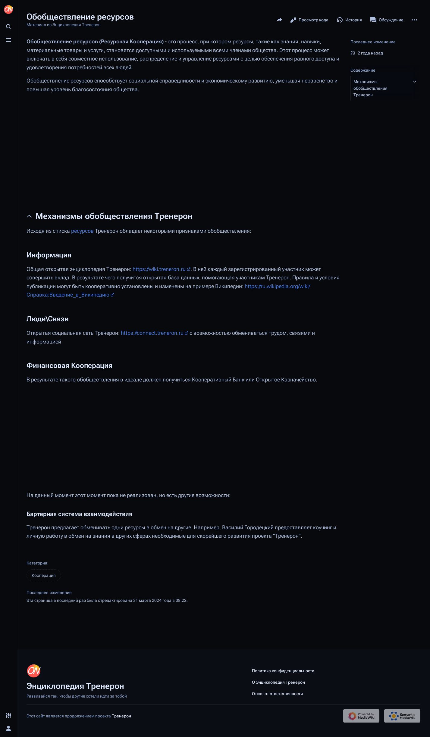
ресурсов (82, 231)
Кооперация (44, 575)
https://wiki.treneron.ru (159, 269)
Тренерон (121, 716)
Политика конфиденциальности (283, 670)
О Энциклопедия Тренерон (278, 682)
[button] (380, 88)
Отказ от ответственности (277, 693)
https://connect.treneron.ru (152, 333)
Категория (37, 563)
